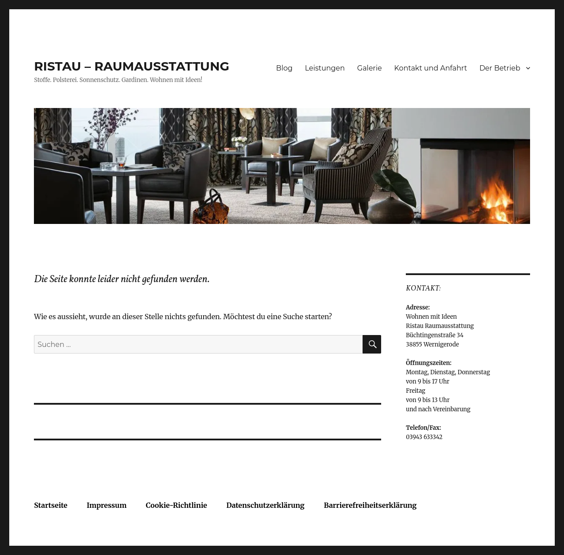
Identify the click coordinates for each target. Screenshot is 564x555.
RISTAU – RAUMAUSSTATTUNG (131, 66)
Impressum (107, 505)
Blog (284, 68)
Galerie (369, 68)
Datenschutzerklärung (265, 505)
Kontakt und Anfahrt (430, 68)
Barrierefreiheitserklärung (370, 505)
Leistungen (325, 68)
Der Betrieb (499, 68)
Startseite (50, 505)
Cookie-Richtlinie (176, 505)
